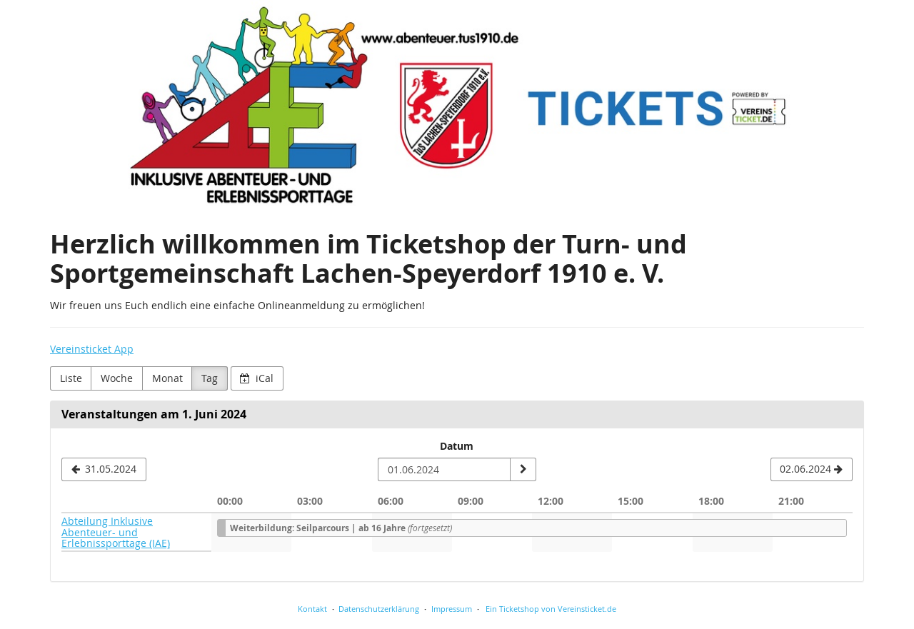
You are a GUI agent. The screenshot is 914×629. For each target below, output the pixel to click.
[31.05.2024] (103, 470)
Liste (71, 378)
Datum (456, 446)
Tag (209, 378)
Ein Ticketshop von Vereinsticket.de (551, 608)
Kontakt (312, 608)
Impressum (451, 608)
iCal (256, 378)
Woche (117, 378)
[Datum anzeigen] (523, 470)
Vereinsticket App (92, 349)
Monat (167, 378)
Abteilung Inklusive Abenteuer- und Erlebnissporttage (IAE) (115, 532)
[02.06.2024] (811, 470)
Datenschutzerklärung (378, 608)
